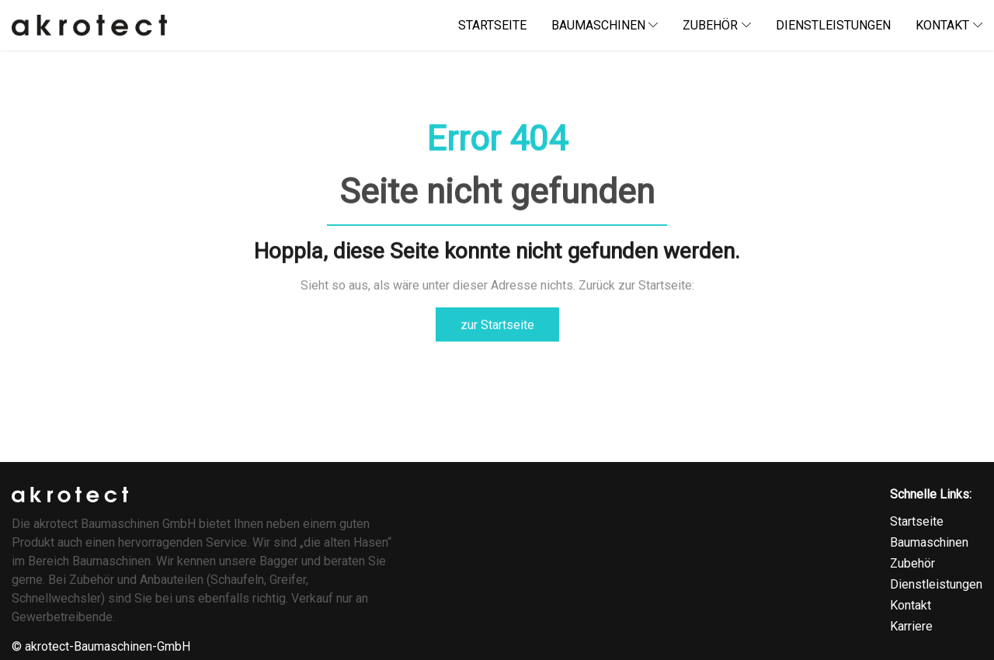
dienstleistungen (833, 25)
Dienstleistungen (936, 584)
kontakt (949, 25)
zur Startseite (497, 324)
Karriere (911, 626)
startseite (492, 25)
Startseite (917, 521)
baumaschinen (605, 25)
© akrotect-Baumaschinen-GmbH (101, 646)
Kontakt (910, 605)
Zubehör (717, 25)
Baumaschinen (929, 542)
